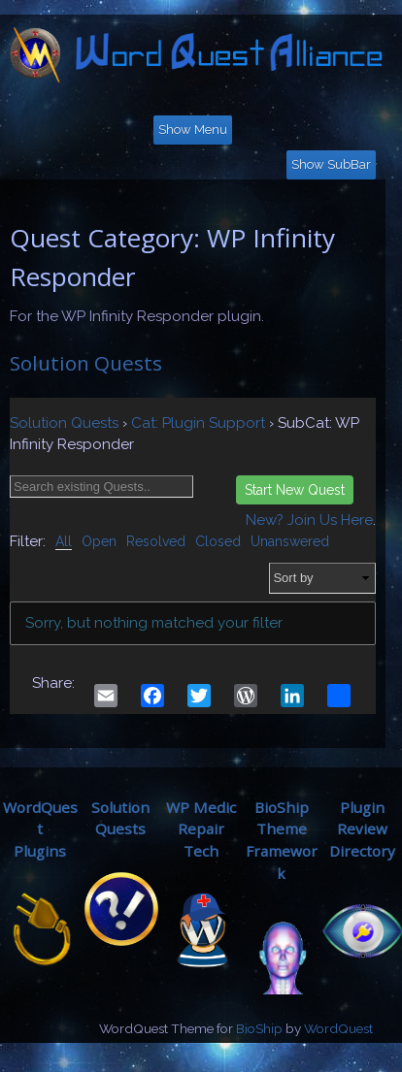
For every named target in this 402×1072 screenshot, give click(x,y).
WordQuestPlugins (40, 829)
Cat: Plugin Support (198, 423)
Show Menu (192, 129)
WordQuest (338, 1028)
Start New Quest (295, 490)
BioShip (259, 1028)
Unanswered (290, 541)
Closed (218, 541)
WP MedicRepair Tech (201, 829)
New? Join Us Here (309, 520)
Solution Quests (86, 362)
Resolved (155, 541)
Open (99, 541)
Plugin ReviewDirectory (362, 829)
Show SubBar (331, 164)
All (63, 541)
